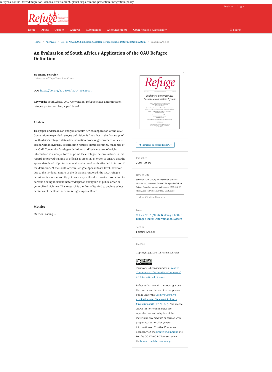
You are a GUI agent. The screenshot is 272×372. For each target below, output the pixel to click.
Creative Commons (167, 331)
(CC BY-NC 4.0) (156, 299)
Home (32, 29)
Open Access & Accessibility (150, 29)
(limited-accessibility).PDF (156, 144)
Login (240, 6)
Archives (75, 29)
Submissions (93, 29)
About (45, 29)
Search (235, 29)
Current (59, 29)
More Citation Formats (152, 197)
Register (228, 6)
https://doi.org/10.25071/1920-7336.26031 (66, 90)
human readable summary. (155, 341)
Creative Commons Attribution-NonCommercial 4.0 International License (158, 272)
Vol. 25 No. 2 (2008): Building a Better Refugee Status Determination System (103, 41)
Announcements (117, 29)
